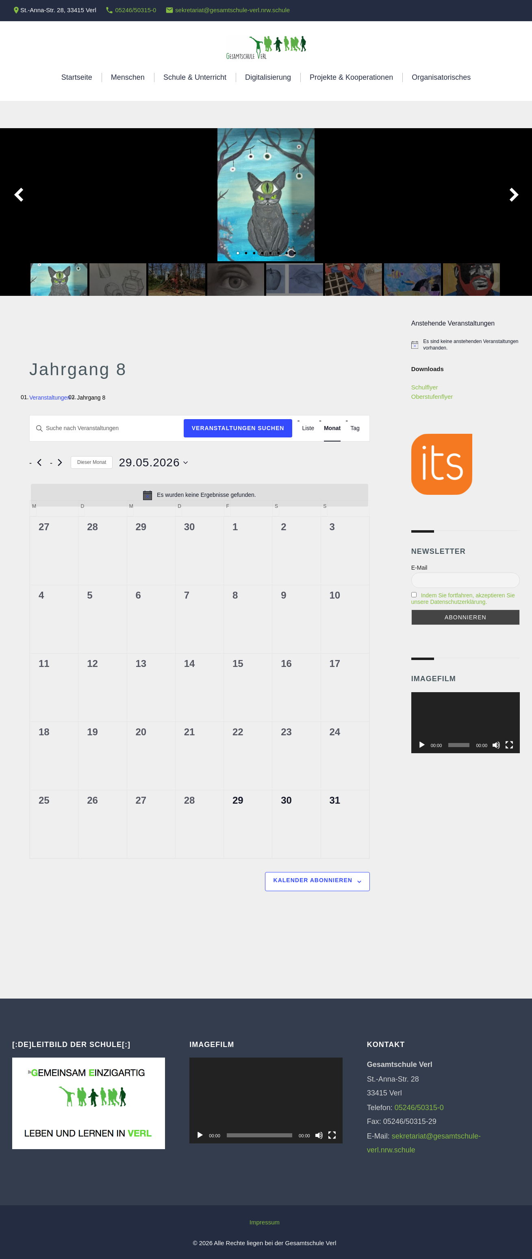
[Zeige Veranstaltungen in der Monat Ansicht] (332, 428)
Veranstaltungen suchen (238, 428)
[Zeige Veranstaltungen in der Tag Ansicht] (355, 428)
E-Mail (419, 567)
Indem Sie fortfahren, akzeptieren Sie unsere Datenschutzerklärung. (463, 598)
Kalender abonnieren (313, 880)
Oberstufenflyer (432, 396)
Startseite (76, 77)
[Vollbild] (509, 745)
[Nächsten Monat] (60, 463)
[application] (465, 722)
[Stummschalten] (496, 745)
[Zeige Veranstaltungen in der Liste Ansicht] (308, 428)
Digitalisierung (268, 77)
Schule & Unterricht (194, 77)
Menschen (128, 77)
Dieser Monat (91, 462)
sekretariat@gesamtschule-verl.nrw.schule (232, 10)
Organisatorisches (441, 77)
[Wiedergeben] (422, 745)
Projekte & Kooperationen (351, 77)
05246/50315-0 (135, 10)
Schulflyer (424, 387)
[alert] (199, 495)
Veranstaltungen (49, 397)
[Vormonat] (39, 463)
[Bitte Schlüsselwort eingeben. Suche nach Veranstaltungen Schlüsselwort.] (107, 428)
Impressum (265, 1222)
